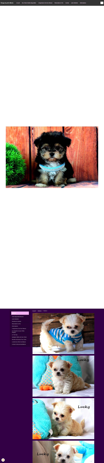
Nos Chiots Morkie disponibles (29, 3)
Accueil (18, 3)
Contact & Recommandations (19, 344)
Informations (83, 3)
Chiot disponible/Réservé (17, 316)
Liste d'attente (74, 3)
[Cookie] (3, 460)
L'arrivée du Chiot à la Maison (19, 342)
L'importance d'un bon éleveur (45, 3)
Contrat (67, 3)
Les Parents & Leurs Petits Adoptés (18, 331)
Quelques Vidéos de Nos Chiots (19, 337)
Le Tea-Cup (14, 334)
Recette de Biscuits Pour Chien (19, 339)
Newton (39, 310)
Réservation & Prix (59, 3)
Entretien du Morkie (16, 321)
